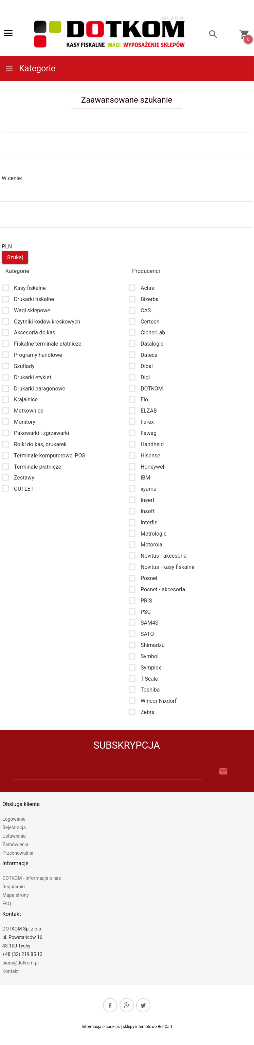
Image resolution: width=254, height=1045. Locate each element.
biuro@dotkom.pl (20, 962)
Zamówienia (15, 844)
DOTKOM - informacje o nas (31, 878)
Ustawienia (14, 836)
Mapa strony (15, 895)
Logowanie (13, 819)
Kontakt (10, 971)
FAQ (6, 903)
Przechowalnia (17, 853)
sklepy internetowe (140, 1026)
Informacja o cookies (101, 1026)
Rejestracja (14, 827)
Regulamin (13, 886)
